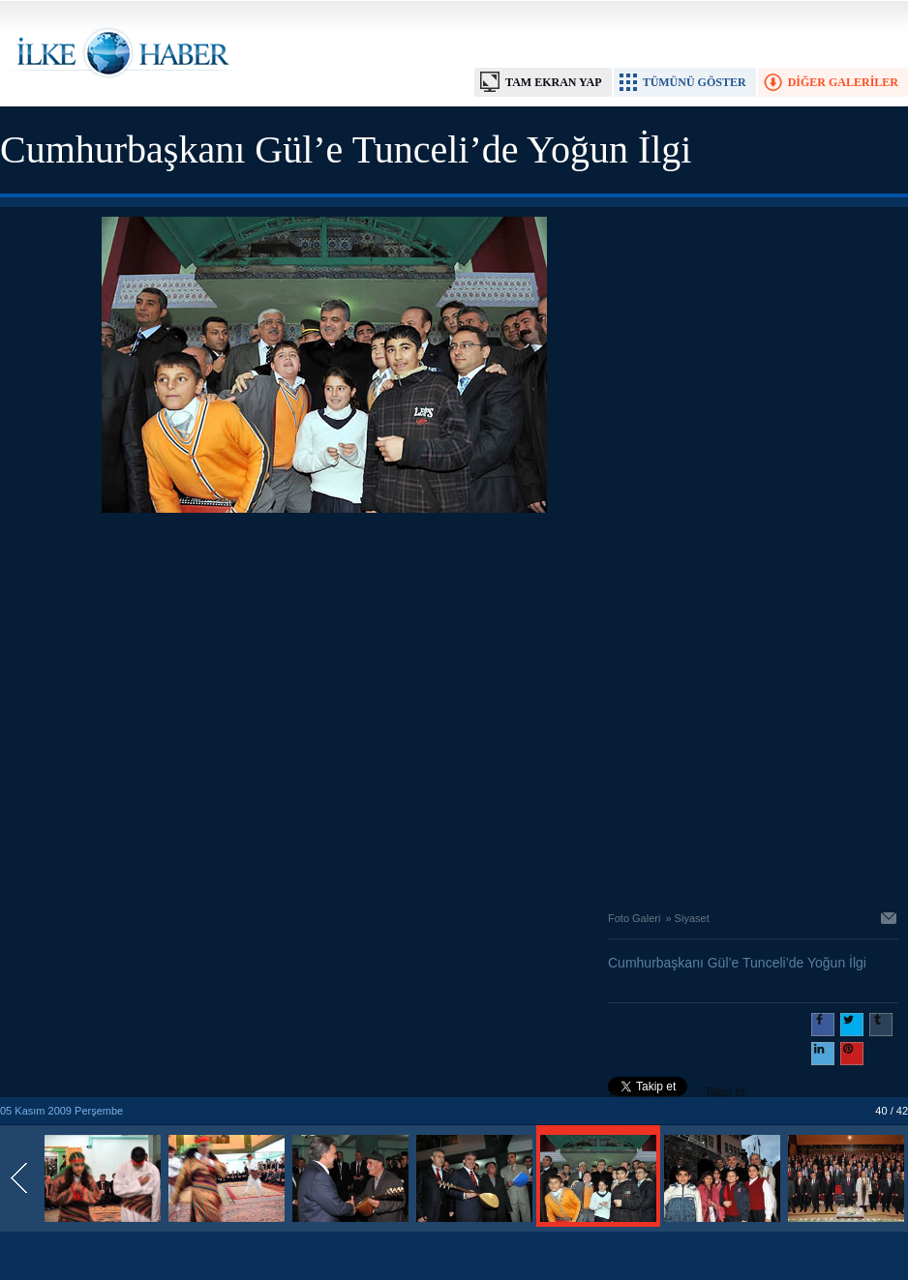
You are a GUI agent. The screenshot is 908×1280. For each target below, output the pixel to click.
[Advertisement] (181, 706)
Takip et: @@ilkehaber (678, 1094)
